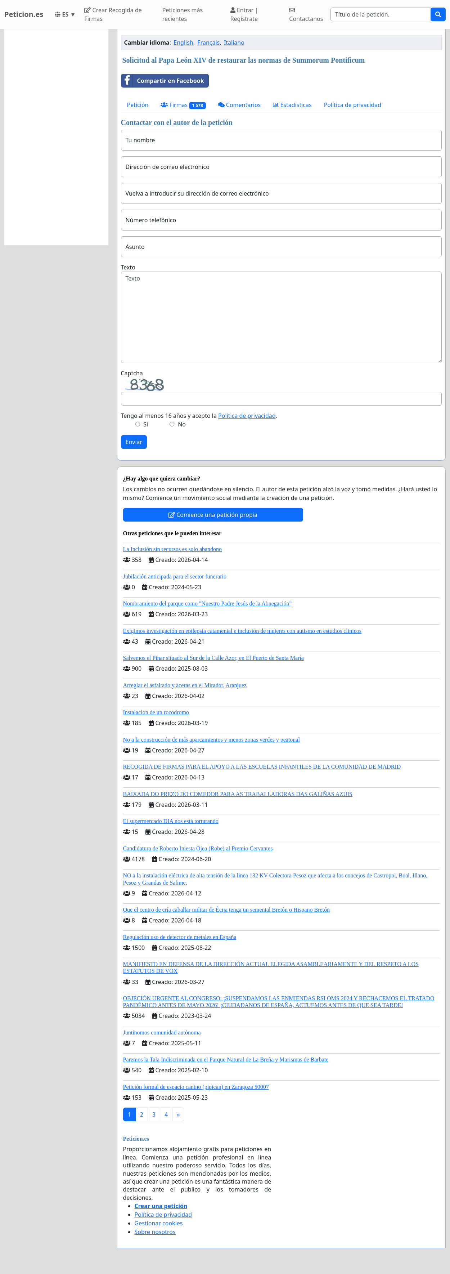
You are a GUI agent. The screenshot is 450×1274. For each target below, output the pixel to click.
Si (145, 424)
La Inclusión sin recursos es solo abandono (172, 549)
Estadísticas (292, 105)
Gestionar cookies (159, 1223)
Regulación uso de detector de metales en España (180, 937)
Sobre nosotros (155, 1232)
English (183, 42)
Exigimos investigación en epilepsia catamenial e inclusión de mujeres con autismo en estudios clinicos (242, 631)
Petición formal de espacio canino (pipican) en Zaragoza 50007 (196, 1087)
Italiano (234, 42)
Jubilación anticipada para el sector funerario (174, 576)
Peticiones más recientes (182, 14)
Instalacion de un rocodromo (156, 712)
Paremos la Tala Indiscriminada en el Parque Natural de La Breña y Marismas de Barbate (226, 1059)
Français (208, 42)
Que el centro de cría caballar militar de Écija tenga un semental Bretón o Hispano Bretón (226, 910)
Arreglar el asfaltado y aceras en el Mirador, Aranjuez (185, 685)
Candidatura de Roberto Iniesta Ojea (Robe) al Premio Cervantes (198, 848)
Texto (128, 267)
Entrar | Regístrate (244, 14)
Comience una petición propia (212, 515)
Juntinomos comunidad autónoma (162, 1032)
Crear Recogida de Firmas (112, 14)
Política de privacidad (353, 105)
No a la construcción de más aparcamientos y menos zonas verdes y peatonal (211, 740)
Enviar (134, 442)
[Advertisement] (56, 137)
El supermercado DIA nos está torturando (171, 821)
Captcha (132, 373)
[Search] (380, 14)
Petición (138, 105)
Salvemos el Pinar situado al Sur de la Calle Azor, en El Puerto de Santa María (213, 658)
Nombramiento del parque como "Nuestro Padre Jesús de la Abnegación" (207, 603)
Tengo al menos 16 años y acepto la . (199, 416)
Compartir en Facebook (162, 80)
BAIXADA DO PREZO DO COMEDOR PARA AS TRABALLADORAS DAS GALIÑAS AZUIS (237, 794)
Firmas (183, 105)
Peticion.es (23, 14)
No (182, 424)
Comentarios (239, 105)
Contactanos (306, 15)
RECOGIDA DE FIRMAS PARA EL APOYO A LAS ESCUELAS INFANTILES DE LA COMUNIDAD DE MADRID (262, 767)
